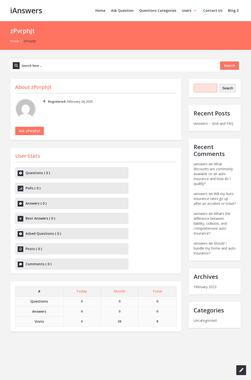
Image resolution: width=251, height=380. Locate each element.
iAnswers (26, 10)
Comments (38, 221)
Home (100, 10)
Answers (36, 189)
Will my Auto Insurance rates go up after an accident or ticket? (215, 198)
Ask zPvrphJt (29, 130)
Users (190, 10)
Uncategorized (205, 320)
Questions (37, 172)
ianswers (201, 164)
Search (227, 88)
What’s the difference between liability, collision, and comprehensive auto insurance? (212, 223)
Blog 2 (233, 10)
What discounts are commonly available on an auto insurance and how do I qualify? (213, 174)
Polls (115, 172)
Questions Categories (157, 10)
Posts (116, 205)
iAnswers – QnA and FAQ (213, 123)
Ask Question (122, 10)
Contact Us (212, 10)
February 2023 (205, 286)
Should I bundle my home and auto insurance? (215, 248)
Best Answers (122, 189)
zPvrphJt (41, 87)
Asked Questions (43, 205)
